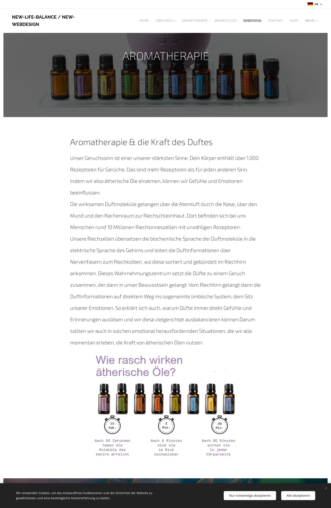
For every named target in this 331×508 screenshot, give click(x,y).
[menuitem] (140, 20)
